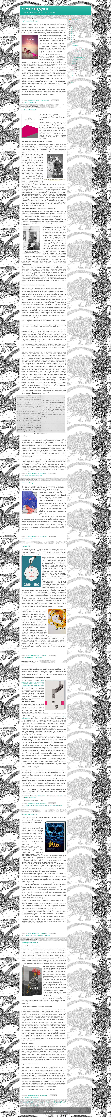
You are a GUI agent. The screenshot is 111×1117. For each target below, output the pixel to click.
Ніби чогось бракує (28, 483)
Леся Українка (32, 475)
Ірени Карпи (40, 682)
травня (74, 71)
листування (39, 475)
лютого (74, 77)
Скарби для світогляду (29, 109)
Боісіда (26, 102)
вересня (74, 63)
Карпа (40, 805)
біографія (27, 538)
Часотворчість (26, 546)
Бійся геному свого (28, 665)
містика (35, 935)
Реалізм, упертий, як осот (30, 942)
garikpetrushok (74, 19)
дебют (30, 102)
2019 (72, 35)
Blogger (65, 1111)
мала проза (59, 805)
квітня (73, 73)
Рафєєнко (24, 806)
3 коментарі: (43, 803)
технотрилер (41, 935)
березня (74, 75)
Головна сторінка (43, 1102)
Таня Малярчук (36, 538)
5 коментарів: (43, 655)
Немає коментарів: (44, 100)
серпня (74, 65)
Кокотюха (44, 805)
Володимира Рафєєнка (33, 685)
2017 (72, 39)
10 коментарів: (43, 1095)
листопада (74, 45)
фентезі (34, 102)
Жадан (36, 805)
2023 (72, 27)
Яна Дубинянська (38, 657)
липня (73, 67)
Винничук (32, 805)
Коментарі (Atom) (33, 1105)
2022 (72, 29)
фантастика (30, 657)
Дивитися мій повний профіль (76, 21)
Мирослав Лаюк (34, 1097)
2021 (72, 31)
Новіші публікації (27, 1102)
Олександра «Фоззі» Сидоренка (30, 683)
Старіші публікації (60, 1102)
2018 (72, 37)
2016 (72, 41)
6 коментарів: (43, 536)
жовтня (74, 61)
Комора (26, 475)
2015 (72, 82)
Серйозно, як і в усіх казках (30, 21)
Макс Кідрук (52, 805)
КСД (48, 805)
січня (73, 79)
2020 (72, 33)
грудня (74, 43)
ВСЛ (31, 538)
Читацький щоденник (35, 9)
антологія (27, 805)
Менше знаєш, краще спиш (30, 814)
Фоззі (28, 806)
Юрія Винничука (31, 682)
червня (74, 69)
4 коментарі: (43, 473)
